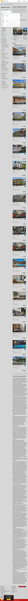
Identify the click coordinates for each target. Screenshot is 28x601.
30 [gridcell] (18, 24)
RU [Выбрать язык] (19, 1)
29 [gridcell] (16, 24)
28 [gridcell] (14, 24)
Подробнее (9, 597)
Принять (8, 599)
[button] (23, 1)
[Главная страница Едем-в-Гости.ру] (4, 1)
